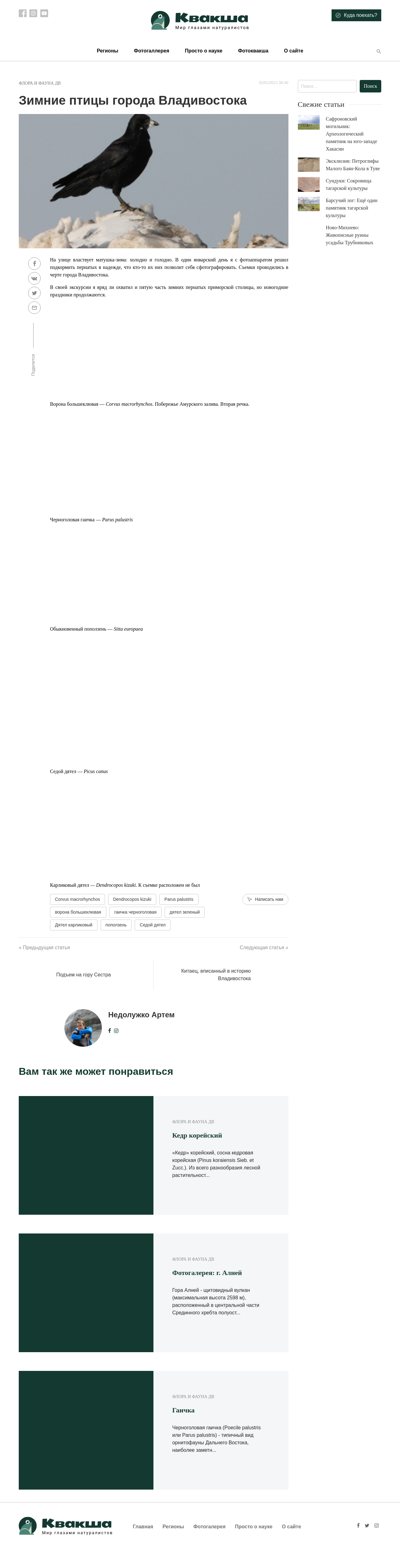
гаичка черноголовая (135, 912)
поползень (116, 924)
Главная (143, 1526)
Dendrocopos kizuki (132, 899)
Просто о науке (203, 50)
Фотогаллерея (151, 50)
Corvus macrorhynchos (77, 899)
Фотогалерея (209, 1526)
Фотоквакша (253, 50)
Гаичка (183, 1410)
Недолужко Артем (141, 1014)
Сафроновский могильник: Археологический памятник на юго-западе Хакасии (351, 133)
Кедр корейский (197, 1135)
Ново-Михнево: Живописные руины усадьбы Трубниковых (349, 235)
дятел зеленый (185, 912)
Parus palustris (178, 899)
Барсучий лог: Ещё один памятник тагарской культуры (352, 208)
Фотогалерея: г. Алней (207, 1273)
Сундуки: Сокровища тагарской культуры (349, 184)
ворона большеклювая (78, 912)
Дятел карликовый (73, 924)
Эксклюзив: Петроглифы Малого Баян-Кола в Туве (353, 164)
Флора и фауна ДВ (40, 83)
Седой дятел (153, 924)
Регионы (107, 50)
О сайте (293, 50)
